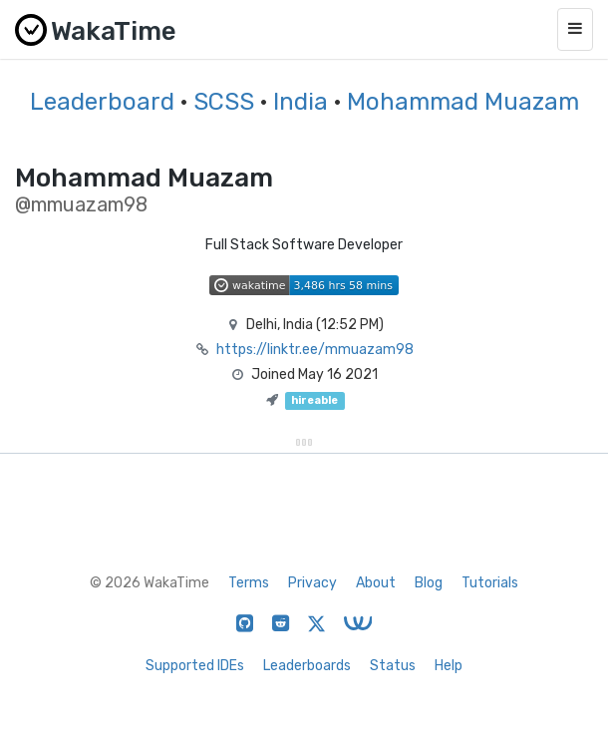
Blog (429, 582)
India (300, 102)
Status (393, 665)
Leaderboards (307, 665)
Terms (248, 582)
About (376, 582)
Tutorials (489, 582)
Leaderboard (102, 102)
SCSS (223, 102)
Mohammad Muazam (463, 102)
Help (448, 665)
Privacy (312, 582)
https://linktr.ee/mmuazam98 (315, 349)
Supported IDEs (195, 665)
